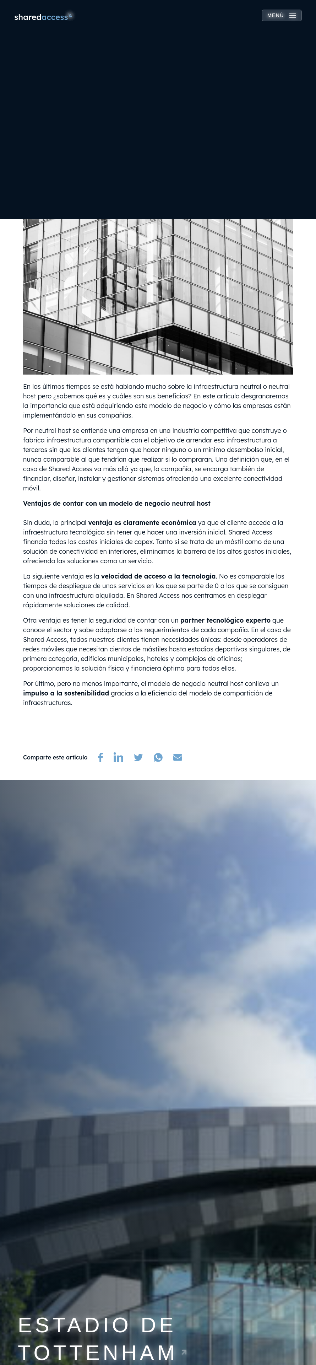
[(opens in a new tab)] (100, 757)
